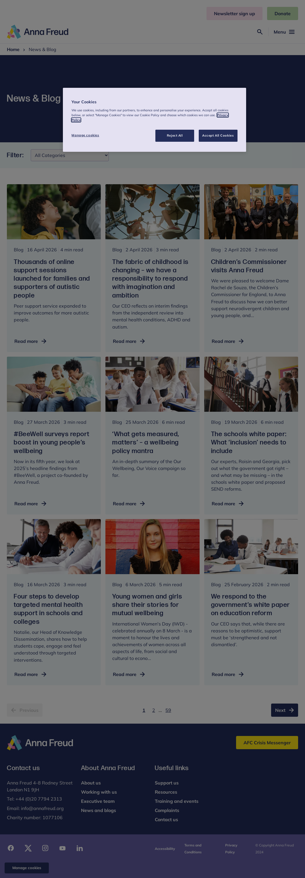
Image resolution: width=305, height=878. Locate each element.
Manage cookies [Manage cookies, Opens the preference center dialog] (85, 135)
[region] (154, 120)
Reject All (175, 135)
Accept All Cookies (218, 135)
